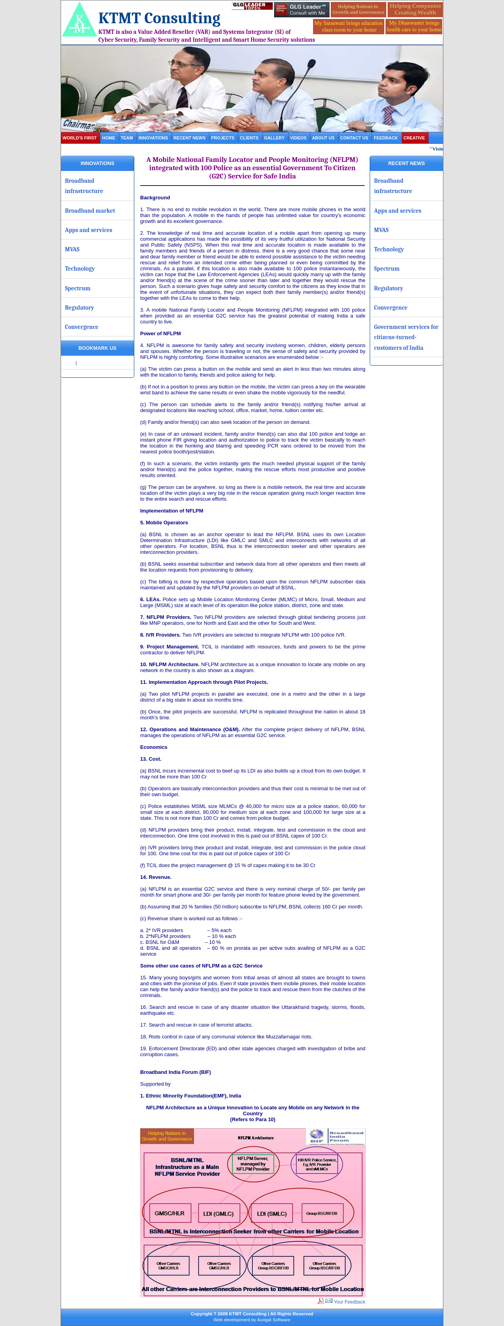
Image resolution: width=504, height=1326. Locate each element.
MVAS (72, 249)
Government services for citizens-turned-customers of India (406, 337)
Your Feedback (345, 1302)
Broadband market (90, 210)
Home (108, 138)
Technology (80, 268)
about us (323, 138)
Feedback (386, 138)
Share (68, 362)
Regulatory (79, 307)
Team (127, 138)
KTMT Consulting (159, 18)
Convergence (81, 327)
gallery (274, 138)
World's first (79, 138)
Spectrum (78, 288)
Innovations (153, 138)
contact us (354, 138)
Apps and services (88, 230)
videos (298, 138)
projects (222, 138)
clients (249, 138)
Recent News (190, 138)
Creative (414, 138)
